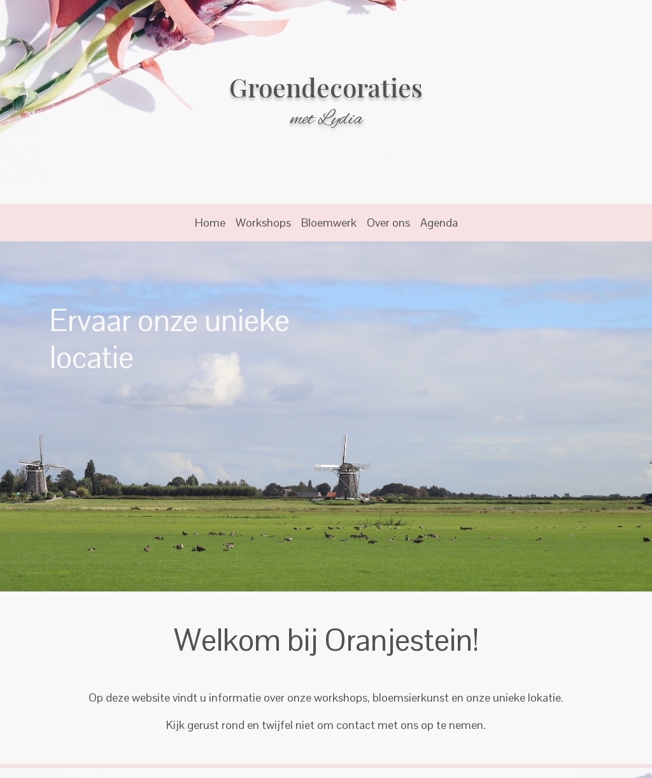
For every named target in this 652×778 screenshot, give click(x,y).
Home (210, 222)
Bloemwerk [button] (329, 222)
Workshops (263, 222)
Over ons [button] (388, 222)
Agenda (439, 222)
